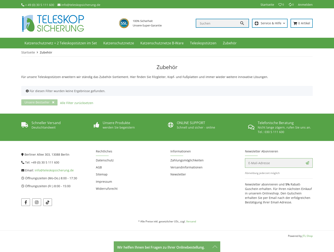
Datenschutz (105, 160)
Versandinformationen (186, 167)
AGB (99, 167)
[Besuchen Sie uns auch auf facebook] (25, 202)
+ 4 (27, 5)
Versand (191, 221)
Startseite (267, 5)
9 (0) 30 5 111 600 (41, 5)
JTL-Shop (307, 236)
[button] (281, 4)
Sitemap (102, 174)
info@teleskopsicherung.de (80, 5)
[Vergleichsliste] (291, 5)
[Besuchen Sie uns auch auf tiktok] (47, 202)
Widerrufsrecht (107, 189)
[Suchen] (218, 23)
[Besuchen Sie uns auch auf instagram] (36, 202)
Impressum (104, 182)
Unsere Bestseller (39, 102)
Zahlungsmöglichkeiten (187, 160)
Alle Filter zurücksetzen (76, 103)
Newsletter (178, 174)
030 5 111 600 (274, 132)
